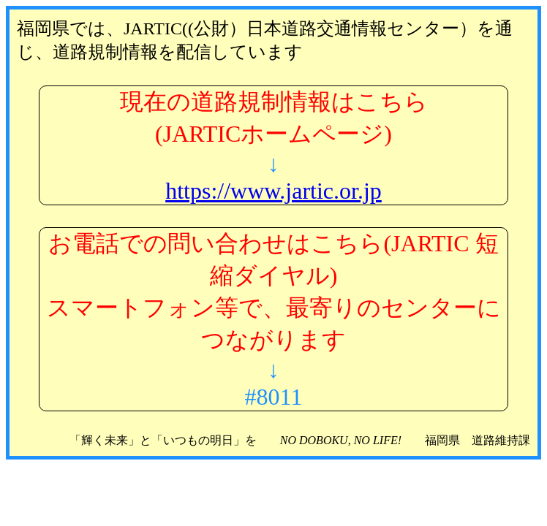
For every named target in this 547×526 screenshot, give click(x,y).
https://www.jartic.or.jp (273, 191)
